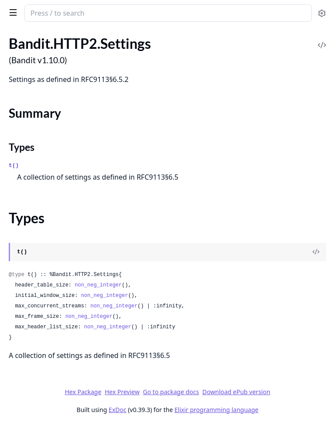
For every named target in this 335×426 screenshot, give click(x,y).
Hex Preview (122, 392)
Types (21, 147)
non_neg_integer (98, 285)
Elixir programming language (216, 410)
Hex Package (83, 392)
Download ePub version (236, 392)
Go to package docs (171, 392)
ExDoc (117, 410)
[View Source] (315, 252)
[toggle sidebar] (11, 12)
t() (14, 165)
